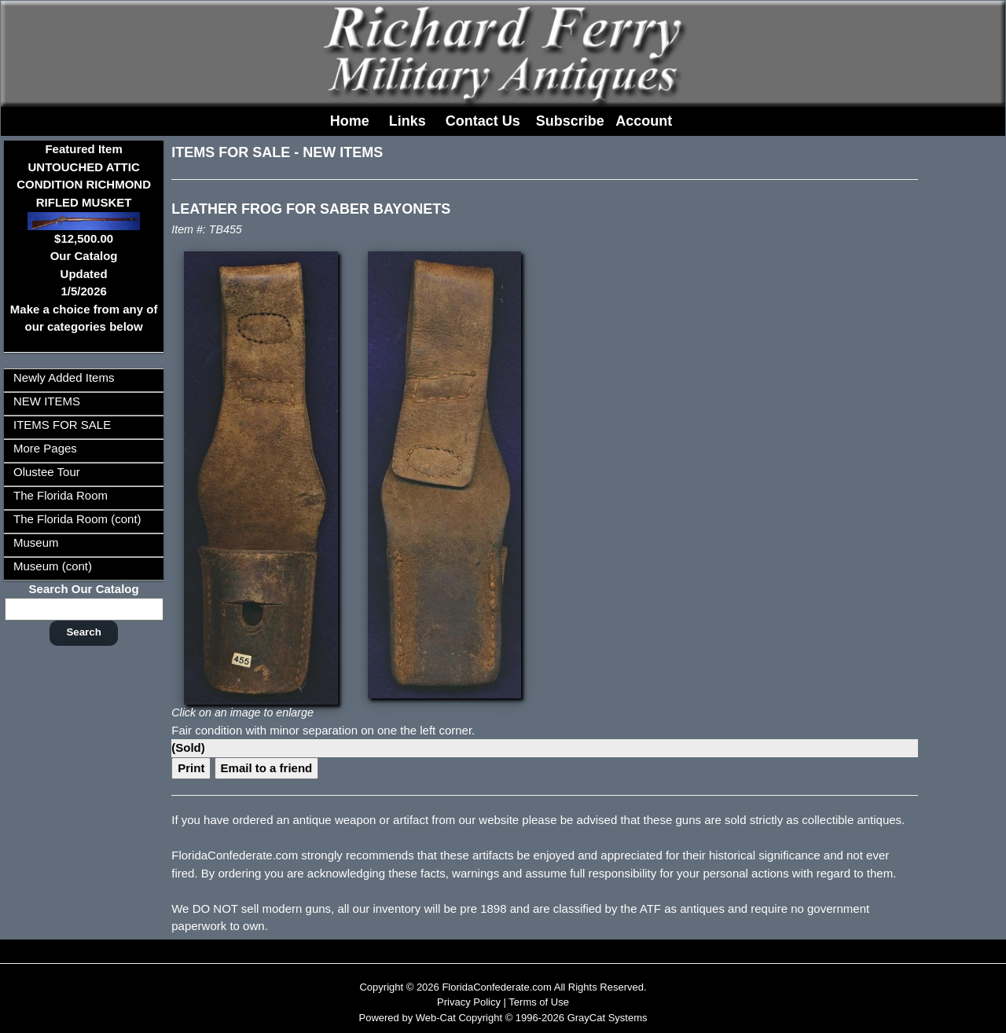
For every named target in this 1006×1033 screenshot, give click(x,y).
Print (191, 768)
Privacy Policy (469, 1002)
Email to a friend (267, 768)
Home (349, 121)
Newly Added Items (63, 377)
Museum (36, 542)
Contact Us (483, 121)
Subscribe (570, 121)
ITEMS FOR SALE (62, 424)
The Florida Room (60, 495)
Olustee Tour (46, 471)
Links (407, 121)
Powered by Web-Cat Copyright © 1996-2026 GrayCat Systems (502, 1018)
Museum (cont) (52, 566)
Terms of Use (539, 1002)
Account (643, 121)
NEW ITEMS (46, 401)
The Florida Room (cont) (77, 519)
